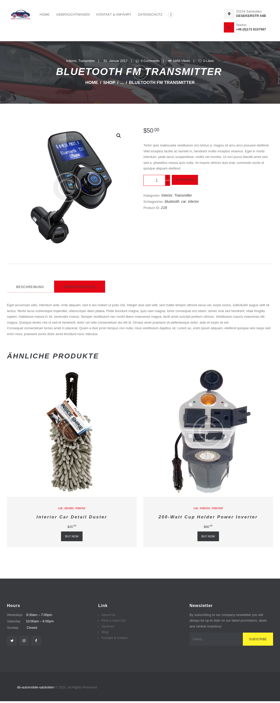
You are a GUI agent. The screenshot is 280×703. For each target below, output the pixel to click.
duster (68, 508)
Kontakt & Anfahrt (114, 638)
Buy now (187, 179)
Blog (105, 632)
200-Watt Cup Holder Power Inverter (208, 517)
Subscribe (258, 639)
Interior (71, 61)
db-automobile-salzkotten (36, 687)
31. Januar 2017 (115, 61)
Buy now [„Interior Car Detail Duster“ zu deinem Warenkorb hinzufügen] (71, 536)
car (183, 201)
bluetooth (172, 201)
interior (193, 201)
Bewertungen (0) (79, 287)
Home (91, 82)
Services (108, 626)
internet (217, 508)
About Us (108, 615)
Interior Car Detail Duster (71, 517)
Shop (109, 82)
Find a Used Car (114, 620)
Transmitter (86, 61)
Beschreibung (30, 287)
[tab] (30, 287)
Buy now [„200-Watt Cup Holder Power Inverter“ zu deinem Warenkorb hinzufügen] (208, 536)
